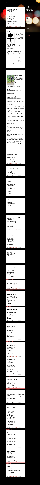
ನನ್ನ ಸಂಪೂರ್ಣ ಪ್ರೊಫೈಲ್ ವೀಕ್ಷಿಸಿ (28, 19)
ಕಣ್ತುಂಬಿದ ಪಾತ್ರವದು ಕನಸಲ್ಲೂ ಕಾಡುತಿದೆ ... (11, 308)
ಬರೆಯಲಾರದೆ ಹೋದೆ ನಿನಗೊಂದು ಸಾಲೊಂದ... (11, 7)
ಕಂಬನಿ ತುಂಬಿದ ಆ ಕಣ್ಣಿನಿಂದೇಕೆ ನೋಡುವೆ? (11, 151)
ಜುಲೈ (27, 32)
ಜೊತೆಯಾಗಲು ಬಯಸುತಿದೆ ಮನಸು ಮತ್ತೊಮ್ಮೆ (11, 215)
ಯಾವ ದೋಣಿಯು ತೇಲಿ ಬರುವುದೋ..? (11, 323)
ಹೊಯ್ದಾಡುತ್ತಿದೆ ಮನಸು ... (9, 231)
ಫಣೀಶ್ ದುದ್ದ (30, 17)
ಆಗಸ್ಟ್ (27, 31)
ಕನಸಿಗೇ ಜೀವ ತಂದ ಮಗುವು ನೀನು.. (10, 265)
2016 (26, 24)
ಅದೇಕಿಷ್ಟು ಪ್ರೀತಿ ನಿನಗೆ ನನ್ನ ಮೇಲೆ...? (10, 405)
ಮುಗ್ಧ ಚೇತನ (8, 70)
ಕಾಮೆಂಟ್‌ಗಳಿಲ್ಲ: (16, 26)
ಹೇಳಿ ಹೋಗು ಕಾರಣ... (9, 198)
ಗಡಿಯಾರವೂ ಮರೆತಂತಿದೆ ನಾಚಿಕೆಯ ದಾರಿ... (11, 178)
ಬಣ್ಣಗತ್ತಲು (8, 2)
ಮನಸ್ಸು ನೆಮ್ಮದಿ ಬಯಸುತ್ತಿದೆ (10, 448)
